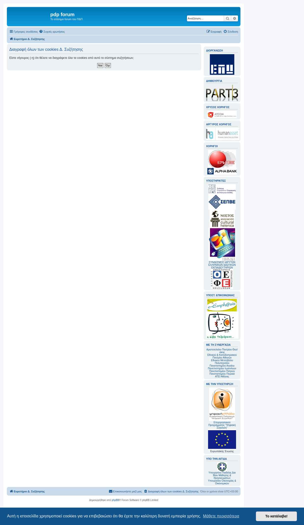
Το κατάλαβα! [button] (276, 516)
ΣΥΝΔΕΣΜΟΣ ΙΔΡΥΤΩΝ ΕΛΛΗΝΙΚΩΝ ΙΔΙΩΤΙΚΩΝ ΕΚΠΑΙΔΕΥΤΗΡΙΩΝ (222, 265)
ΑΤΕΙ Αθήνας (222, 376)
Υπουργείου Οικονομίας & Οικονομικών (222, 482)
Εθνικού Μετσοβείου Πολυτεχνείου (222, 361)
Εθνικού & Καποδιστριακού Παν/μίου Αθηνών (222, 356)
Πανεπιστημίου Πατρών (222, 371)
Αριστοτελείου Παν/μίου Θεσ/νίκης (222, 351)
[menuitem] (52, 32)
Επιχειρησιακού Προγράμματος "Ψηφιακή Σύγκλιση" (222, 408)
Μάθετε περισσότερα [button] (221, 516)
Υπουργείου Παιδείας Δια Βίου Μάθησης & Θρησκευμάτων (222, 475)
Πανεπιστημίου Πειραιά (222, 373)
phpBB (115, 500)
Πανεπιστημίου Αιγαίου (222, 365)
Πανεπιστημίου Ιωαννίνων (222, 368)
